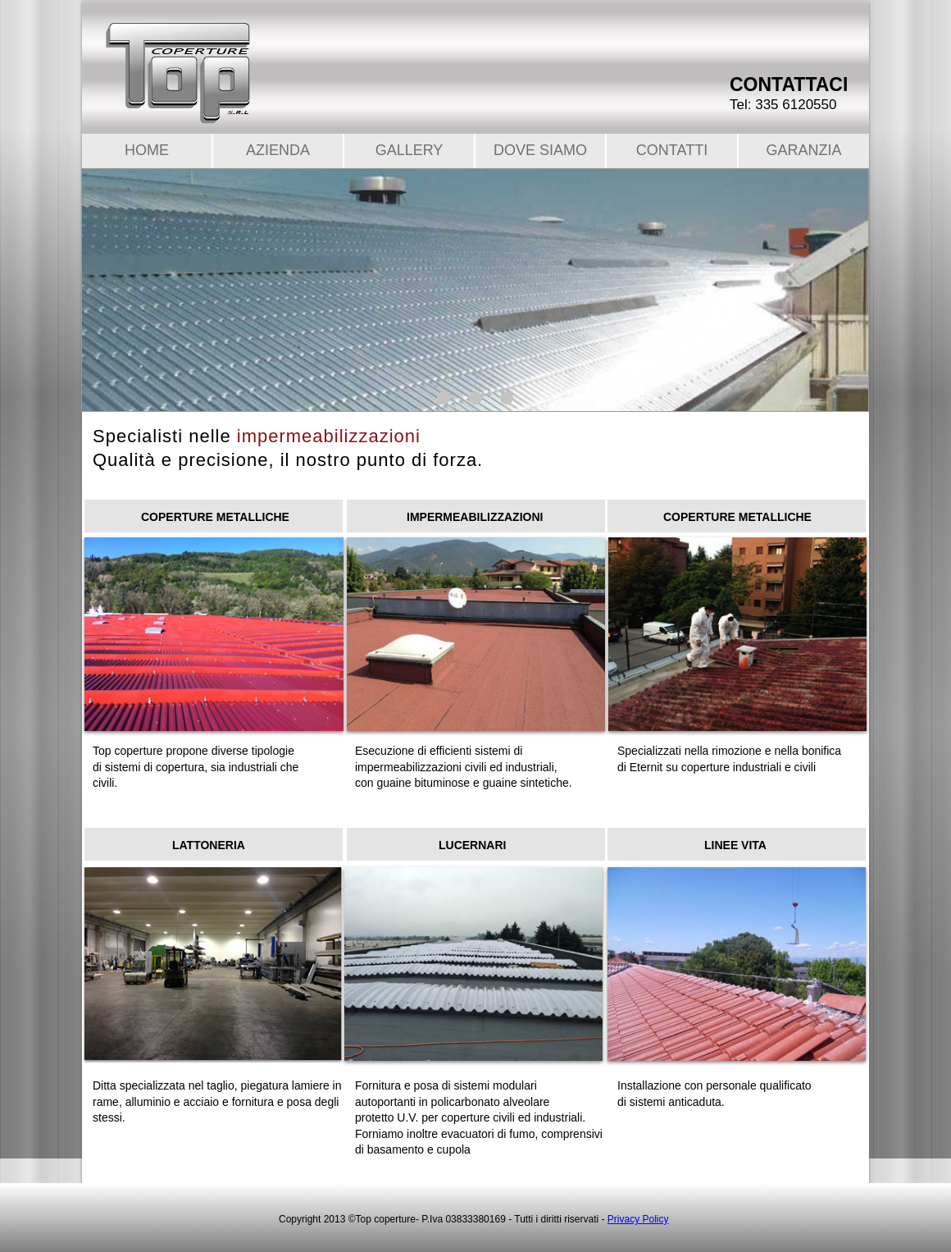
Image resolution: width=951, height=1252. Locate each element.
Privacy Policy (638, 1219)
